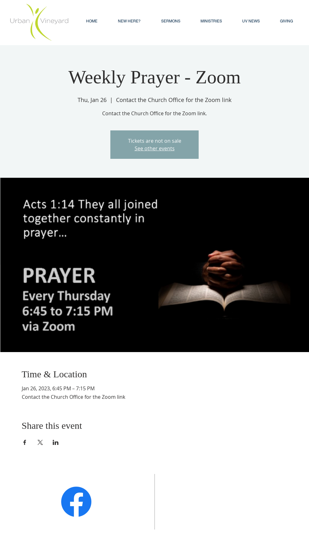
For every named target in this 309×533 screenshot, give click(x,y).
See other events (155, 148)
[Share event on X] (40, 442)
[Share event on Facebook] (25, 442)
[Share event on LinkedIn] (56, 442)
